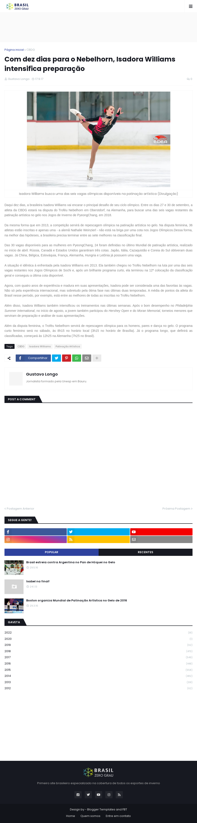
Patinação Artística (68, 346)
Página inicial (14, 50)
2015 (98, 670)
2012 (98, 688)
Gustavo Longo (42, 374)
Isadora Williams (40, 346)
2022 (98, 632)
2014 (98, 676)
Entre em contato (118, 816)
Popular (51, 552)
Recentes (145, 552)
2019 (98, 645)
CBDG (30, 50)
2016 (98, 663)
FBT (124, 809)
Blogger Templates (101, 809)
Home (70, 816)
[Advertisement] (98, 27)
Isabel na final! (38, 581)
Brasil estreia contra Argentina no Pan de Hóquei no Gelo (70, 562)
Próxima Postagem (176, 508)
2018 (98, 651)
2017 (98, 657)
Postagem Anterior (20, 508)
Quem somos (90, 816)
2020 (98, 639)
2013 (98, 682)
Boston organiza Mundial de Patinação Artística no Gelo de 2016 (76, 601)
